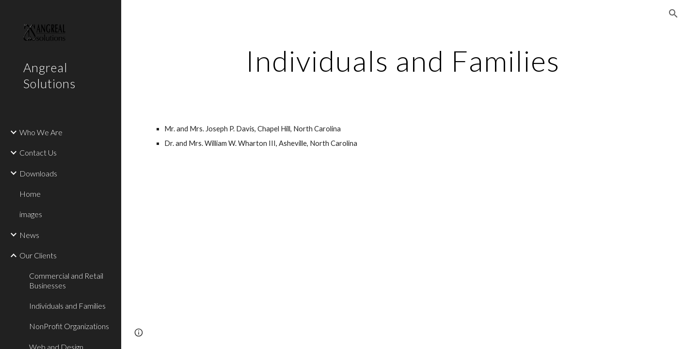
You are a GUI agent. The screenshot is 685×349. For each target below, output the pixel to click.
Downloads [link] (38, 173)
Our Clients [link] (38, 255)
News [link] (29, 234)
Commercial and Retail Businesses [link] (66, 280)
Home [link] (30, 193)
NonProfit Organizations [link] (69, 326)
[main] (403, 60)
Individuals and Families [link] (67, 305)
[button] (673, 13)
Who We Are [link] (41, 132)
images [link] (30, 214)
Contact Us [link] (38, 152)
